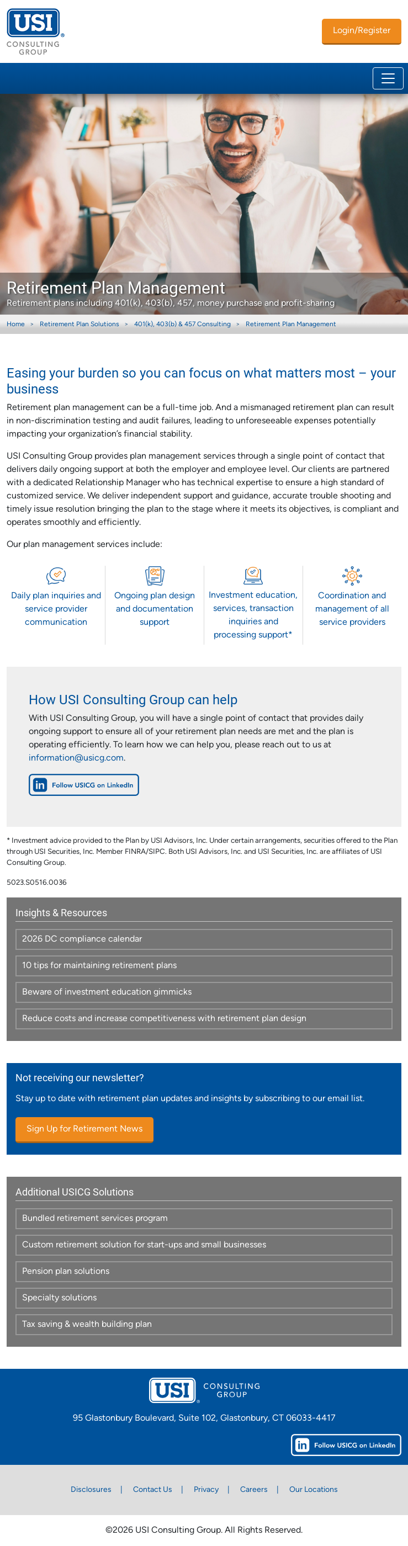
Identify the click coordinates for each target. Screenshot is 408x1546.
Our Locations (313, 1490)
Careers (254, 1490)
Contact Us (152, 1490)
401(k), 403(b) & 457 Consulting (182, 324)
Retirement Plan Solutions (79, 324)
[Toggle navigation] (388, 78)
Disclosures (91, 1490)
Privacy (206, 1490)
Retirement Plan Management (291, 324)
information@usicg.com (76, 758)
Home (16, 324)
